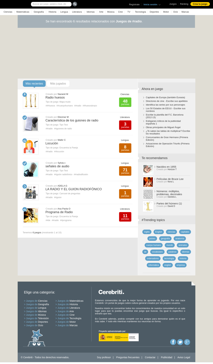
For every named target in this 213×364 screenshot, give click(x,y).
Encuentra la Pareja (68, 147)
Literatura (77, 11)
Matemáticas (22, 11)
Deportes (154, 11)
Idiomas (91, 11)
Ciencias (7, 11)
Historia (52, 11)
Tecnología (140, 11)
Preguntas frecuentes (128, 357)
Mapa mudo (64, 102)
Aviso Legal (184, 357)
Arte (101, 11)
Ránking (184, 4)
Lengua (64, 11)
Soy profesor (104, 357)
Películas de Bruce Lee (170, 178)
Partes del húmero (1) (169, 203)
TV (128, 11)
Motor (166, 11)
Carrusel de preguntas (69, 193)
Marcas (185, 11)
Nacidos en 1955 (166, 166)
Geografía (39, 11)
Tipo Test (63, 125)
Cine (120, 11)
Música (110, 11)
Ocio (175, 11)
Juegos (173, 4)
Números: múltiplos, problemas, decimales (169, 193)
